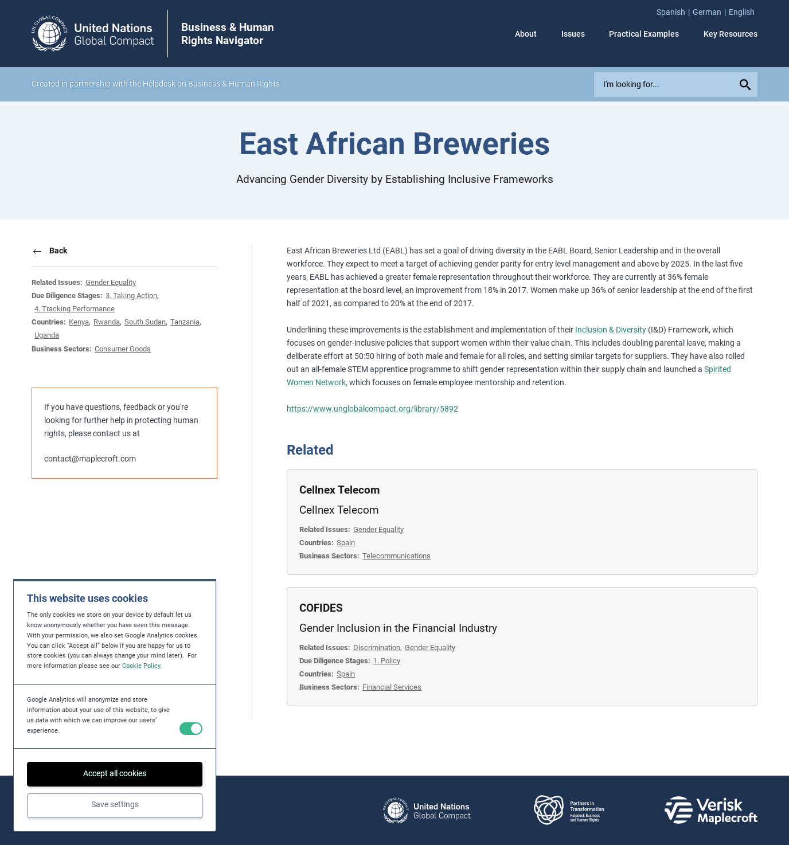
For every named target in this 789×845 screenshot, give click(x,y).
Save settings (115, 804)
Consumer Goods (123, 349)
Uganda (46, 335)
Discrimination (376, 647)
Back (58, 250)
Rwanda (106, 322)
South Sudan (145, 322)
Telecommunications (396, 555)
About (526, 34)
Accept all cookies (114, 773)
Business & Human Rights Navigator (227, 34)
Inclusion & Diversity (610, 329)
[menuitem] (675, 12)
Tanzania (185, 322)
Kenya (79, 322)
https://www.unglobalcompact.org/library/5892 (372, 408)
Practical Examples (644, 34)
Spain (346, 542)
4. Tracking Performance (74, 308)
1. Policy (386, 660)
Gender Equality (110, 282)
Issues (573, 34)
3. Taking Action (131, 295)
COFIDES (321, 608)
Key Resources (730, 34)
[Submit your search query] (747, 84)
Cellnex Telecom (339, 489)
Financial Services (391, 687)
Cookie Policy (141, 666)
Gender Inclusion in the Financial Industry (398, 628)
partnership (90, 83)
